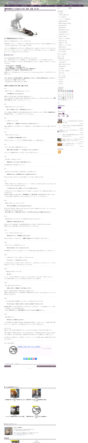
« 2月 (58, 102)
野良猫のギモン (62, 42)
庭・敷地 (40, 5)
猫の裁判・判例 (62, 36)
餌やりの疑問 (11, 363)
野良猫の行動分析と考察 (64, 49)
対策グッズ (71, 5)
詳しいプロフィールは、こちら (19, 418)
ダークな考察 (61, 16)
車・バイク (48, 5)
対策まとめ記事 (24, 5)
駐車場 (56, 5)
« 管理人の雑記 (7, 366)
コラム (80, 5)
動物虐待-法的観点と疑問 (64, 23)
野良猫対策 (32, 5)
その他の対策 (61, 62)
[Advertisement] (17, 377)
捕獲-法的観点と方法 (63, 29)
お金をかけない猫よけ (63, 59)
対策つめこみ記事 (61, 53)
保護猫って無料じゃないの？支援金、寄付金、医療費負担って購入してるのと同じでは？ (69, 141)
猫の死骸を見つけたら (63, 34)
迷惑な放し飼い (62, 40)
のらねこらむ (5, 2)
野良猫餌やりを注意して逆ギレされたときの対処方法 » (46, 366)
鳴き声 (60, 83)
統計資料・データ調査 (63, 38)
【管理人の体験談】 (63, 14)
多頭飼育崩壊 (61, 27)
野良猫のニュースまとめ (64, 44)
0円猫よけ (63, 5)
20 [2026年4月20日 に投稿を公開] (59, 98)
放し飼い (60, 72)
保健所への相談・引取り (64, 64)
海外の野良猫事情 (62, 32)
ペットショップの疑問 (63, 19)
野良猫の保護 (61, 77)
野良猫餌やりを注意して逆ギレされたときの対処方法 (29, 346)
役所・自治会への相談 (63, 70)
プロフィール (16, 5)
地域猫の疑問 (61, 25)
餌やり (18, 363)
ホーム (8, 5)
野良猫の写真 (61, 47)
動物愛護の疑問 (62, 21)
